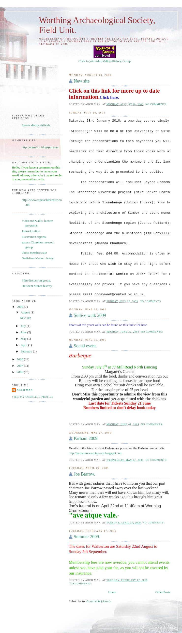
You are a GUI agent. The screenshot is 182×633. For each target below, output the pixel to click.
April (24, 345)
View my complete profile (32, 396)
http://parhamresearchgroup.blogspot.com (95, 453)
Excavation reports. (34, 237)
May (24, 338)
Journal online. (31, 231)
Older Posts (162, 592)
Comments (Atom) (98, 601)
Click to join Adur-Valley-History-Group (104, 59)
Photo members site (34, 252)
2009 (20, 307)
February (27, 351)
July (24, 326)
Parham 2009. (86, 438)
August (26, 312)
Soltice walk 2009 (90, 315)
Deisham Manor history (37, 286)
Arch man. (25, 390)
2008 (20, 359)
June (24, 332)
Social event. (85, 345)
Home (112, 592)
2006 (20, 372)
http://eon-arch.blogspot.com (40, 147)
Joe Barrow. (84, 474)
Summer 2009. (87, 536)
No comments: (156, 104)
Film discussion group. (36, 280)
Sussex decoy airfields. (36, 125)
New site (82, 81)
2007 (20, 365)
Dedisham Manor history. (38, 258)
